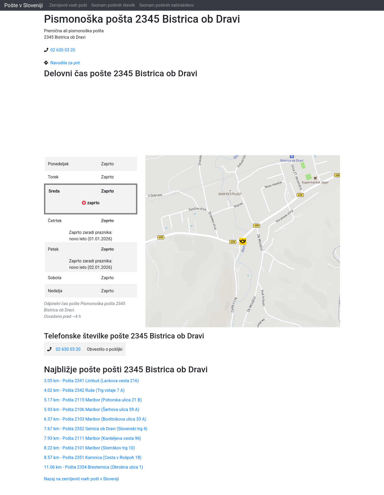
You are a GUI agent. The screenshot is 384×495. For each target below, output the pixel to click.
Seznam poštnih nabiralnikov (166, 5)
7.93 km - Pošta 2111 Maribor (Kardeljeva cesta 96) (92, 438)
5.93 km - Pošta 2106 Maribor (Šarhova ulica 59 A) (91, 409)
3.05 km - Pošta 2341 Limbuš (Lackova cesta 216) (91, 380)
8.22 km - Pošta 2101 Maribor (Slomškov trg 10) (89, 447)
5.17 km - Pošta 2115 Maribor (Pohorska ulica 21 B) (93, 399)
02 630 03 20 (62, 50)
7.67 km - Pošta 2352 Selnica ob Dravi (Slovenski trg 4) (95, 428)
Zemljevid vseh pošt (68, 5)
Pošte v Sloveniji (23, 5)
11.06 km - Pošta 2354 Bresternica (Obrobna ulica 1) (93, 467)
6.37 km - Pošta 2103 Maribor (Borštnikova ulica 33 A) (95, 419)
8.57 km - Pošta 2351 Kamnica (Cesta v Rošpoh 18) (92, 457)
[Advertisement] (192, 118)
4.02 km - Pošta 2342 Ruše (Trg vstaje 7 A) (84, 390)
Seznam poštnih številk (113, 5)
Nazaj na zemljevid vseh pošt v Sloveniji (81, 478)
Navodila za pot (65, 62)
